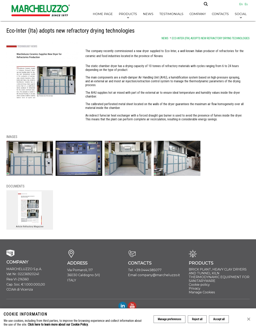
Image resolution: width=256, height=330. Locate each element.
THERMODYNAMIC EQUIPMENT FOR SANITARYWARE (219, 279)
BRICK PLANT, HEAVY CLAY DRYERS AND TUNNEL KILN (218, 271)
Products (128, 14)
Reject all (197, 319)
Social (241, 14)
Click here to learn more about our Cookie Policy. (58, 324)
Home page (103, 14)
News (148, 14)
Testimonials (171, 14)
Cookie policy (199, 285)
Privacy (194, 288)
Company (197, 14)
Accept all (219, 319)
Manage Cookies (202, 292)
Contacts (220, 14)
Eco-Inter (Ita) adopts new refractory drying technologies (211, 38)
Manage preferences (169, 319)
